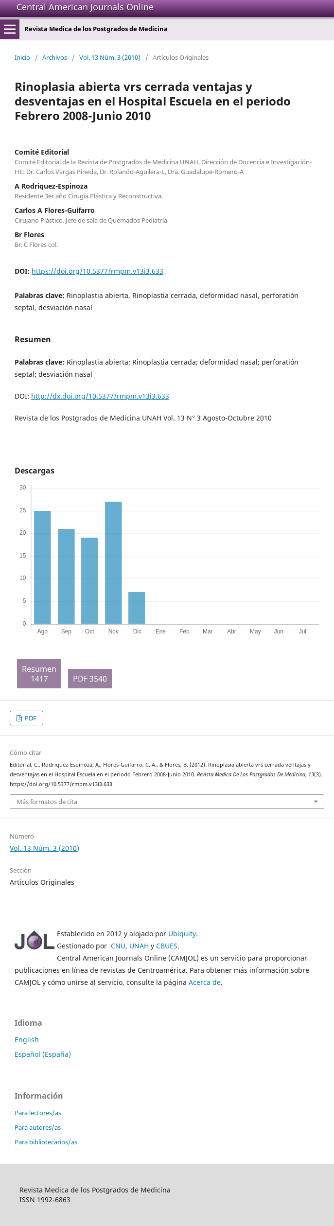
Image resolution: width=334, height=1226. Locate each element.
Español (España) (43, 1054)
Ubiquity (182, 933)
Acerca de (205, 982)
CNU (118, 945)
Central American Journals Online (85, 7)
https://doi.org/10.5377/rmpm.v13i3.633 (97, 271)
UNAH (139, 945)
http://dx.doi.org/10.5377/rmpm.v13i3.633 (100, 396)
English (27, 1039)
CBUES (166, 945)
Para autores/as (38, 1127)
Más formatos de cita (47, 801)
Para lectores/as (38, 1112)
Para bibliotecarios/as (46, 1142)
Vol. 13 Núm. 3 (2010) (110, 57)
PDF (29, 718)
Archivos (54, 57)
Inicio (22, 57)
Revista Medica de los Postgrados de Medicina (96, 28)
